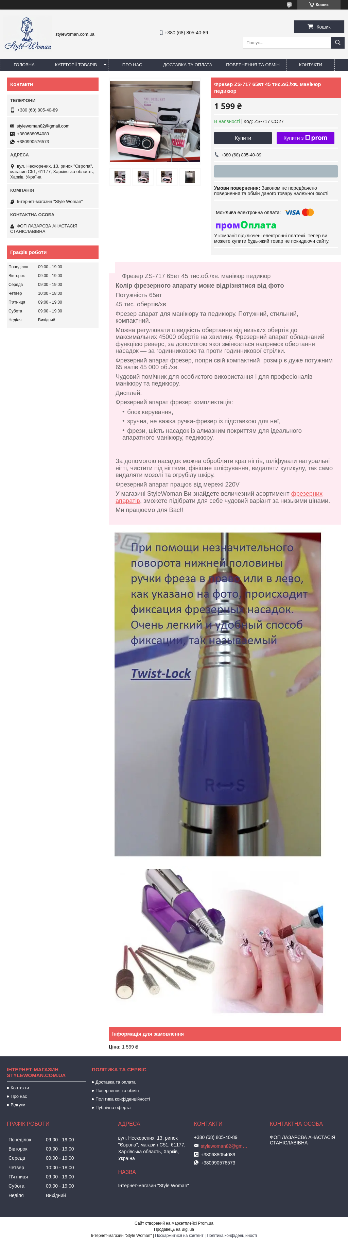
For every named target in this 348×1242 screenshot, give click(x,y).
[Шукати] (338, 43)
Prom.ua (205, 1223)
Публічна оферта (112, 1107)
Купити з (305, 138)
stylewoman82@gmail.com (43, 126)
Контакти (310, 64)
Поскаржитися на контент (179, 1235)
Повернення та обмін (253, 64)
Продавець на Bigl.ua (174, 1229)
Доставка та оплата (187, 64)
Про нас (132, 64)
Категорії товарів (76, 64)
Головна (24, 64)
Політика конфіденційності (122, 1099)
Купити (243, 138)
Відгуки (18, 1104)
